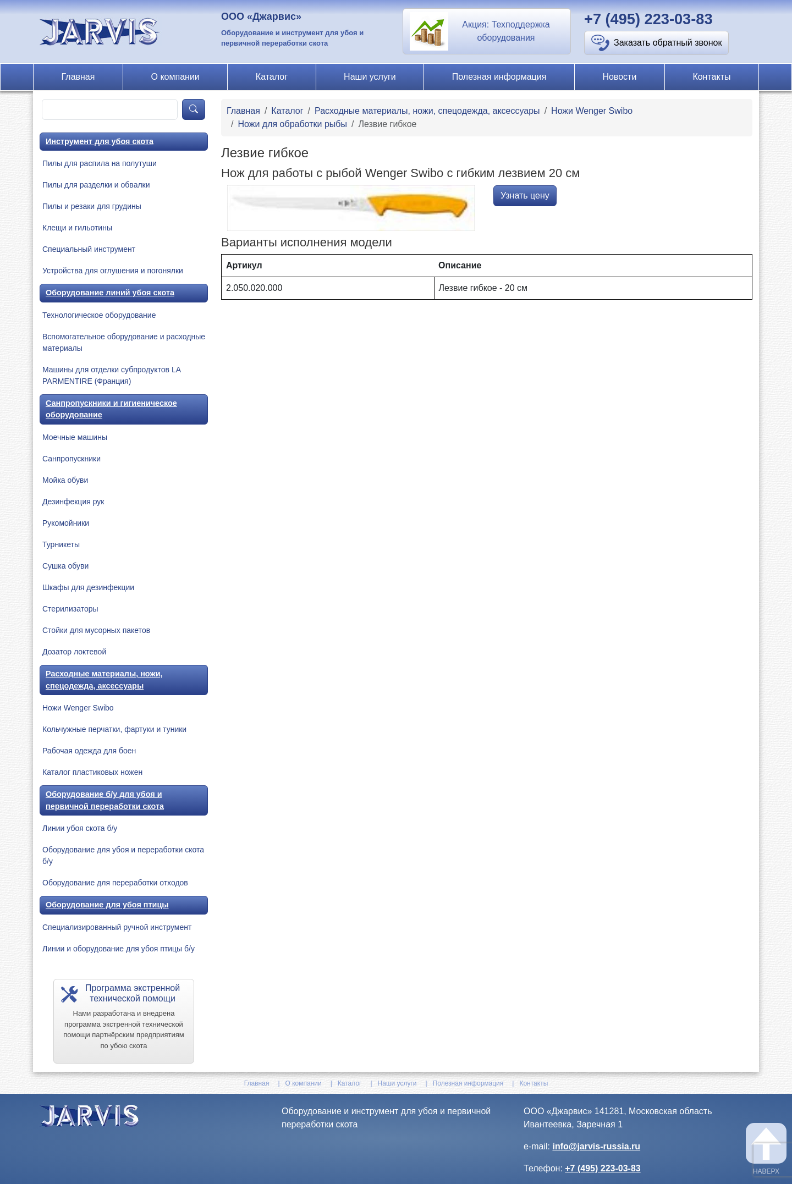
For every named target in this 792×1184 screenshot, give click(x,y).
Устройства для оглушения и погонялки (112, 270)
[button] (487, 31)
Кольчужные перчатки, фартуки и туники (114, 729)
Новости (619, 76)
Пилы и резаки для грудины (91, 206)
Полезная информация (499, 76)
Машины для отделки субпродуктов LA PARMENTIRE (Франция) (111, 375)
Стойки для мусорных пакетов (96, 630)
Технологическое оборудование (99, 315)
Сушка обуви (65, 565)
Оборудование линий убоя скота (110, 292)
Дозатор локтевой (74, 651)
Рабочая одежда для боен (89, 750)
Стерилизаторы (70, 608)
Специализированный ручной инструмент (116, 927)
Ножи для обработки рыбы (292, 124)
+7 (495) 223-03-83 (648, 18)
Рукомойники (65, 523)
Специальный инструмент (88, 249)
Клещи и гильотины (77, 227)
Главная (78, 76)
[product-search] (110, 109)
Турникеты (61, 544)
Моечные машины (74, 437)
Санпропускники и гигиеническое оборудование (111, 409)
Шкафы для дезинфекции (88, 587)
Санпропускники (71, 458)
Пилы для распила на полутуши (99, 163)
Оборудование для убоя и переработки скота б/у (123, 855)
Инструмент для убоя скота (99, 141)
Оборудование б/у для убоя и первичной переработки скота (105, 800)
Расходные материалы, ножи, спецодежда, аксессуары (104, 679)
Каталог (272, 76)
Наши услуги (370, 76)
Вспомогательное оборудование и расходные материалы (123, 342)
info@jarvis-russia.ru (596, 1146)
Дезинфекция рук (73, 501)
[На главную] (101, 31)
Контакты (711, 76)
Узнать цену (525, 195)
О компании (175, 76)
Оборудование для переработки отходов (115, 882)
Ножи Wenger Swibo (78, 707)
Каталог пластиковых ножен (92, 772)
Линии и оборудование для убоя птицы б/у (118, 948)
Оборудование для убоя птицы (107, 904)
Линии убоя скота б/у (79, 828)
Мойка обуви (65, 480)
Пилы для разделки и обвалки (96, 184)
